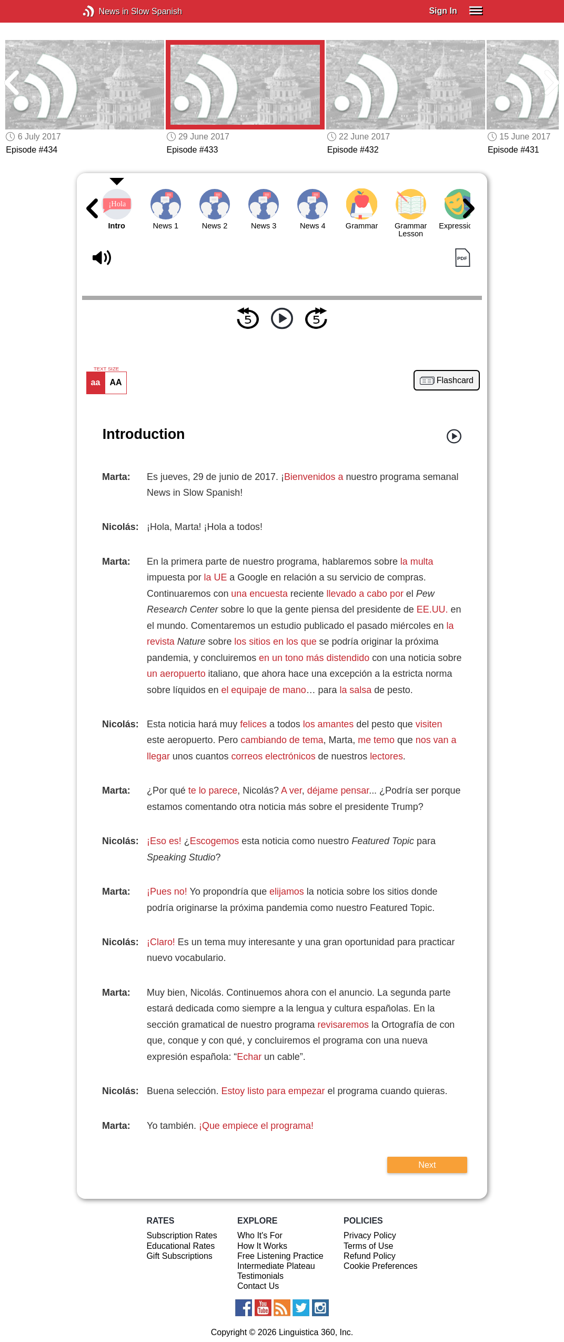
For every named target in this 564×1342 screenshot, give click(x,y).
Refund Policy (370, 1255)
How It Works (262, 1245)
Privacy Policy (370, 1235)
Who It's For (260, 1235)
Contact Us (258, 1285)
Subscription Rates (181, 1235)
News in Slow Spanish (104, 11)
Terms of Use (368, 1245)
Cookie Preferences (381, 1265)
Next (427, 1164)
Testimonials (260, 1275)
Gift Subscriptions (179, 1255)
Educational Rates (180, 1245)
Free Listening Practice (280, 1255)
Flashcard (455, 380)
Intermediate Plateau (276, 1265)
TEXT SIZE (106, 369)
